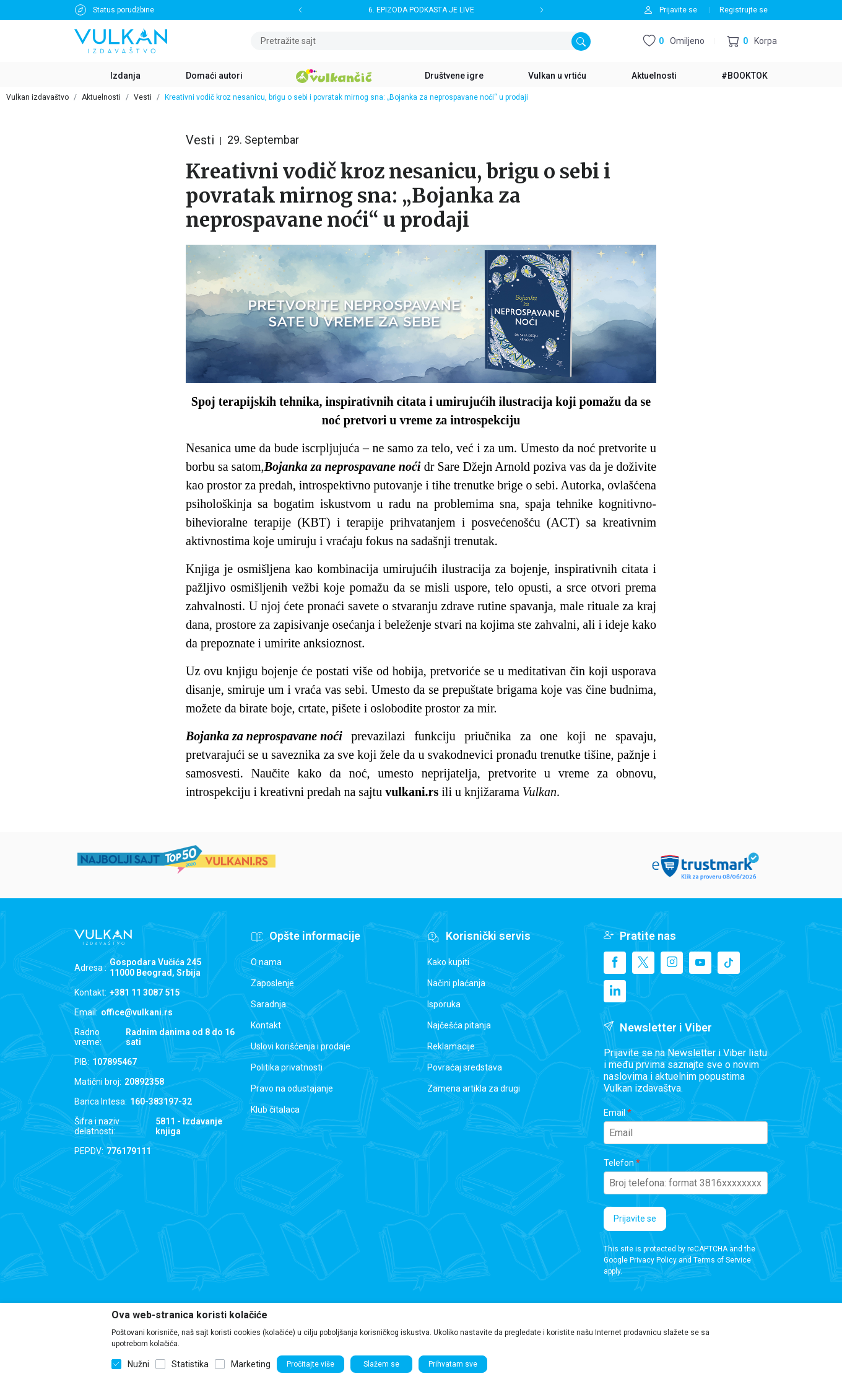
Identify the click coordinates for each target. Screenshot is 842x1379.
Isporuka (444, 1004)
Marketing (251, 1364)
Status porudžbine (123, 10)
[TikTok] (729, 963)
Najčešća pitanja (459, 1025)
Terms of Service (722, 1260)
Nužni (138, 1364)
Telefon (619, 1163)
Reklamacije (451, 1046)
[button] (752, 41)
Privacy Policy (653, 1260)
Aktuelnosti (101, 97)
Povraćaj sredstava (464, 1067)
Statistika (190, 1364)
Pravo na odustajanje (292, 1088)
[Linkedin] (615, 991)
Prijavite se (635, 1219)
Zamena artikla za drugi (473, 1088)
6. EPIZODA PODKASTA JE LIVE (421, 10)
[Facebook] (615, 963)
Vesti (143, 97)
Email (614, 1113)
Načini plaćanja (456, 983)
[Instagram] (672, 963)
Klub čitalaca (275, 1109)
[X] (643, 963)
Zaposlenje (272, 983)
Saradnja (268, 1004)
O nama (266, 962)
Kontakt (266, 1025)
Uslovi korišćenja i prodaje (300, 1046)
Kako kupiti (448, 962)
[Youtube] (700, 963)
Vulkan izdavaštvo (37, 97)
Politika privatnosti (287, 1067)
